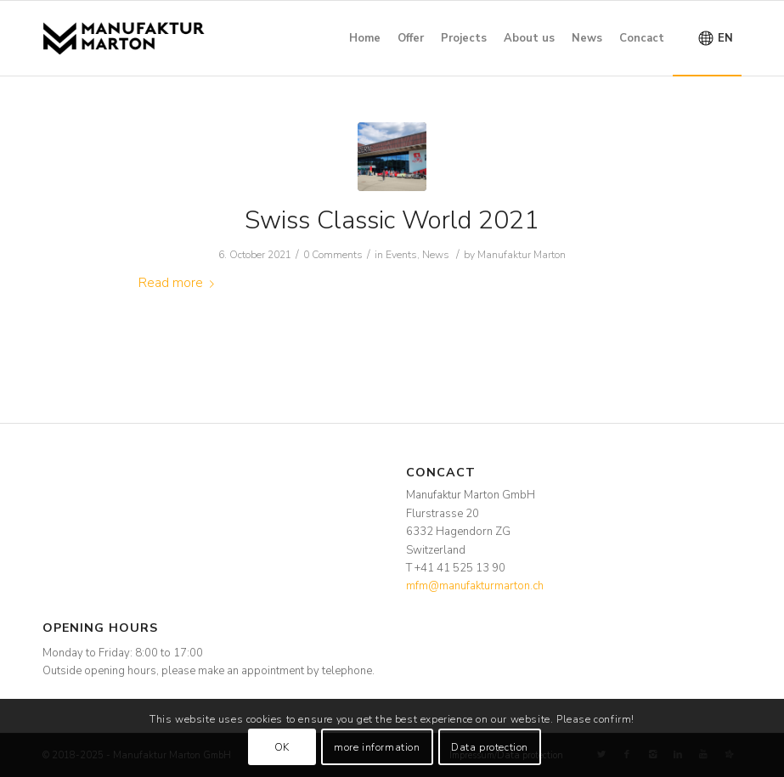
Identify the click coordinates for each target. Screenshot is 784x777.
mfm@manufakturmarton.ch (475, 586)
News (435, 255)
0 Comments (333, 255)
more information (377, 747)
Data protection (489, 747)
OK (282, 747)
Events (401, 255)
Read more (179, 282)
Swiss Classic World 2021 (392, 220)
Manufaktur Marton (521, 255)
